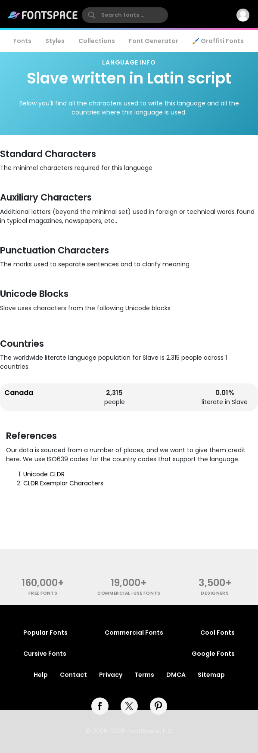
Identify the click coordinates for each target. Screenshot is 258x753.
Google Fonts (213, 653)
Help (41, 674)
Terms (144, 674)
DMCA (176, 674)
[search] (125, 15)
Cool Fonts (217, 632)
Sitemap (211, 674)
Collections (96, 41)
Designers (215, 593)
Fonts (22, 41)
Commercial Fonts (134, 632)
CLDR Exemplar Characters (63, 483)
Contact (73, 674)
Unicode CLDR (44, 474)
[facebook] (100, 706)
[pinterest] (158, 706)
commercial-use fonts (129, 593)
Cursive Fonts (44, 653)
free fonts (42, 593)
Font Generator (153, 41)
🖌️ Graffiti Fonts (218, 41)
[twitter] (129, 706)
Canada (18, 393)
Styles (55, 41)
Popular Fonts (45, 632)
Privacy (110, 674)
